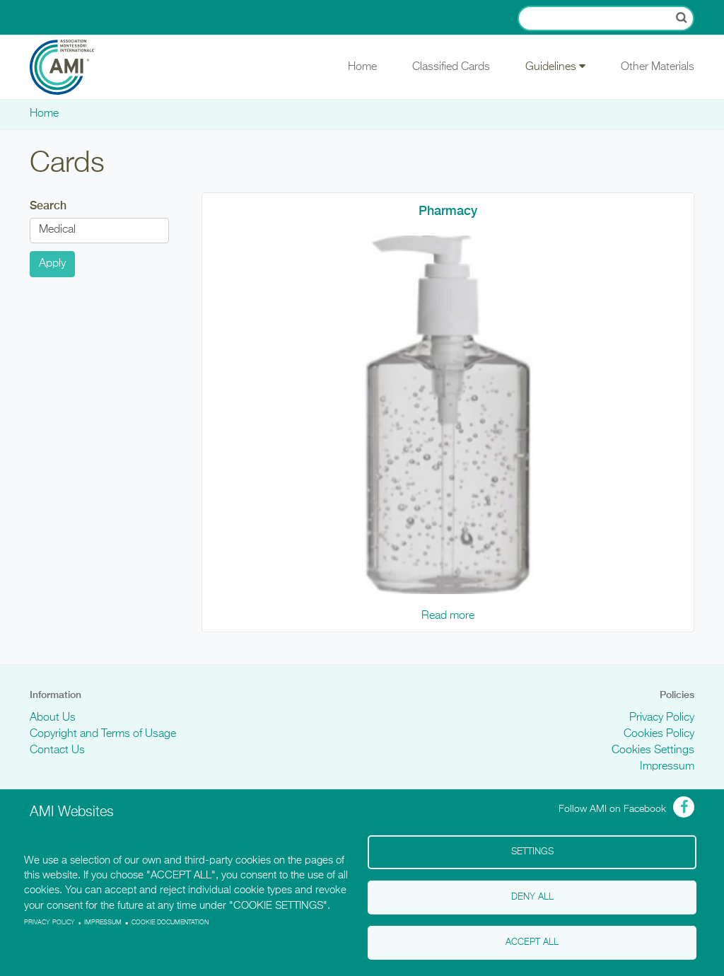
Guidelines (555, 66)
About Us (53, 718)
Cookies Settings (653, 750)
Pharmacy (448, 210)
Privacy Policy (661, 718)
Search (48, 205)
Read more (447, 616)
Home (362, 67)
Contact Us (57, 750)
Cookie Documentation (170, 922)
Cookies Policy (659, 734)
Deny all (532, 897)
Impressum (667, 766)
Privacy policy (49, 922)
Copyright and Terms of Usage (103, 734)
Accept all (532, 942)
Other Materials (657, 67)
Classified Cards (451, 67)
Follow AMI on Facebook (612, 809)
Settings (532, 851)
